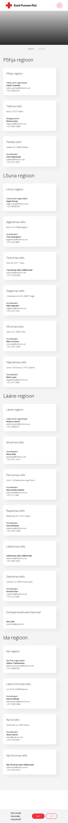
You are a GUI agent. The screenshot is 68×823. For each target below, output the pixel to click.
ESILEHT (31, 49)
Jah (38, 816)
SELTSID (42, 49)
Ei (51, 816)
